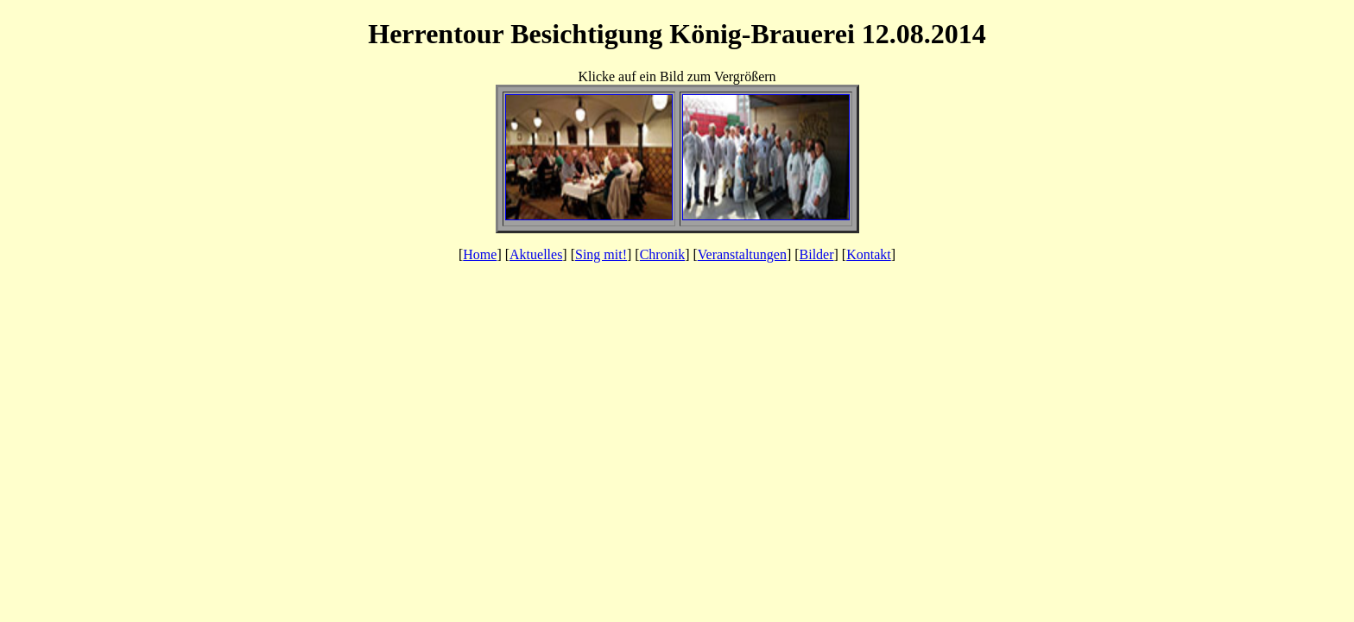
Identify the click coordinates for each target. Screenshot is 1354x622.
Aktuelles (535, 254)
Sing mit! (601, 254)
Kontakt (868, 254)
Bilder (817, 254)
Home (480, 254)
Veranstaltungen (742, 254)
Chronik (662, 254)
